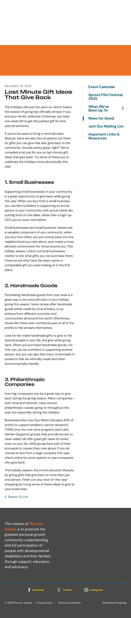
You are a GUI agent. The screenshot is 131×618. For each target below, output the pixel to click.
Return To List (17, 497)
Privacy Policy (45, 602)
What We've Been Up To (107, 109)
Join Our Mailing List (106, 126)
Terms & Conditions (69, 602)
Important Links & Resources (104, 136)
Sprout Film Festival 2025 (105, 97)
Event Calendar (101, 87)
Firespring (120, 602)
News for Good (101, 118)
